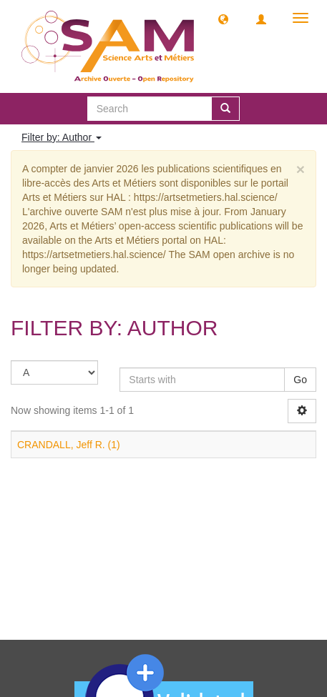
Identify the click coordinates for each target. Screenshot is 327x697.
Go (300, 379)
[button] (223, 18)
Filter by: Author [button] (61, 137)
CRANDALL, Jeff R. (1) (68, 444)
